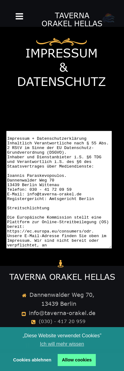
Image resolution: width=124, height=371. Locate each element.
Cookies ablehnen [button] (32, 359)
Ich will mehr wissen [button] (62, 344)
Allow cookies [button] (77, 359)
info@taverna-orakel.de (62, 312)
